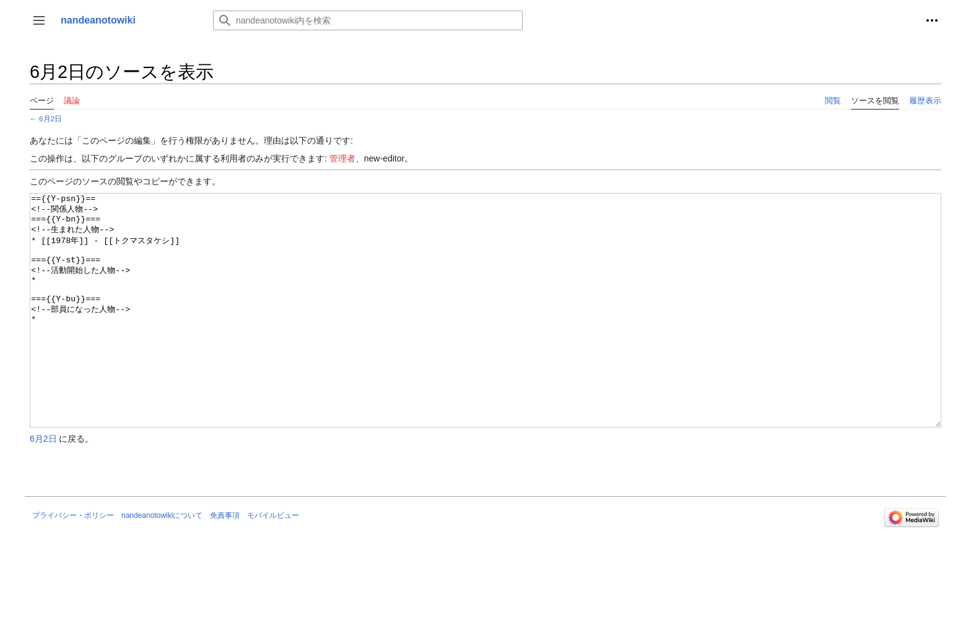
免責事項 (225, 561)
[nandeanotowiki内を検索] (368, 20)
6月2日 (50, 118)
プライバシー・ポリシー (73, 561)
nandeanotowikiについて (161, 561)
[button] (39, 20)
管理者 (342, 158)
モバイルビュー (273, 561)
